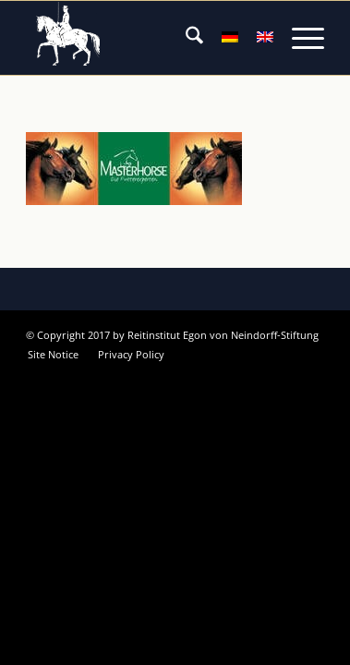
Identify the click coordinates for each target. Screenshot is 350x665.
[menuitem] (185, 38)
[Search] (185, 38)
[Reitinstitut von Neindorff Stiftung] (145, 38)
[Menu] (298, 38)
